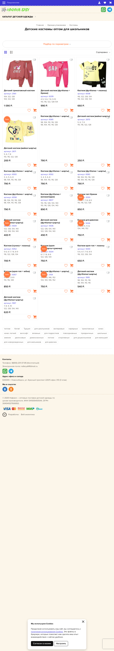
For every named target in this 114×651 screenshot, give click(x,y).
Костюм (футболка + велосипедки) (51, 195)
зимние (7, 337)
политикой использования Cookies (47, 631)
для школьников (42, 329)
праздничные (87, 333)
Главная (40, 25)
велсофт (24, 333)
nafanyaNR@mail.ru (29, 366)
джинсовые (20, 337)
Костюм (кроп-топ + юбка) (17, 271)
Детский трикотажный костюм (19, 90)
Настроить (61, 643)
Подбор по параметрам (57, 44)
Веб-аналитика (28, 414)
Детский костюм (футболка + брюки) (55, 92)
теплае (7, 329)
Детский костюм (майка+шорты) (20, 148)
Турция (27, 329)
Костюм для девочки (88, 220)
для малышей (101, 337)
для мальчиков (34, 342)
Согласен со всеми (42, 643)
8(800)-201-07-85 (19, 363)
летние (51, 337)
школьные (102, 333)
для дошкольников (82, 337)
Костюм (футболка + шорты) (55, 116)
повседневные (70, 333)
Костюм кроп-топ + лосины (91, 245)
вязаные (36, 333)
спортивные (64, 337)
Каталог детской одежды (17, 16)
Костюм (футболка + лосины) (92, 90)
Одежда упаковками (56, 25)
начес (100, 329)
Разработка (13, 414)
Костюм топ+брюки (87, 194)
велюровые (59, 329)
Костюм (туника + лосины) (17, 245)
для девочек (51, 342)
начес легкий (10, 333)
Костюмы (74, 25)
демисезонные (37, 337)
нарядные (73, 329)
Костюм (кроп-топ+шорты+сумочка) (51, 247)
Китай (17, 329)
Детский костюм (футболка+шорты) (13, 221)
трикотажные (88, 329)
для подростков (51, 333)
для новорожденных (13, 342)
